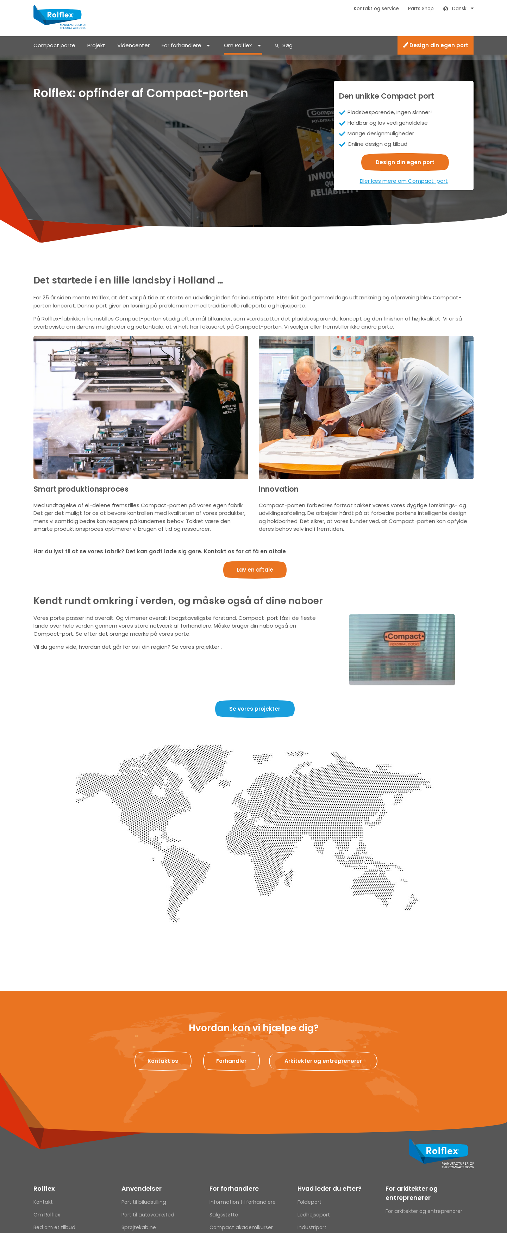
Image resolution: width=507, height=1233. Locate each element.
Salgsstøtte (223, 1214)
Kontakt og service (376, 8)
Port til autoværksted (147, 1214)
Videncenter (133, 45)
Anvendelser (141, 1188)
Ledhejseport (314, 1214)
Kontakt (43, 1202)
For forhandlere (181, 45)
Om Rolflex (238, 45)
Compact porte (54, 45)
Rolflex (44, 1188)
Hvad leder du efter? (330, 1188)
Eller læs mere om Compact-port (404, 181)
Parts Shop (421, 8)
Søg (287, 45)
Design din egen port (435, 45)
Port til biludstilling (143, 1202)
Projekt (96, 45)
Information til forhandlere (242, 1202)
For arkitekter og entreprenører (412, 1193)
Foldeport (309, 1202)
